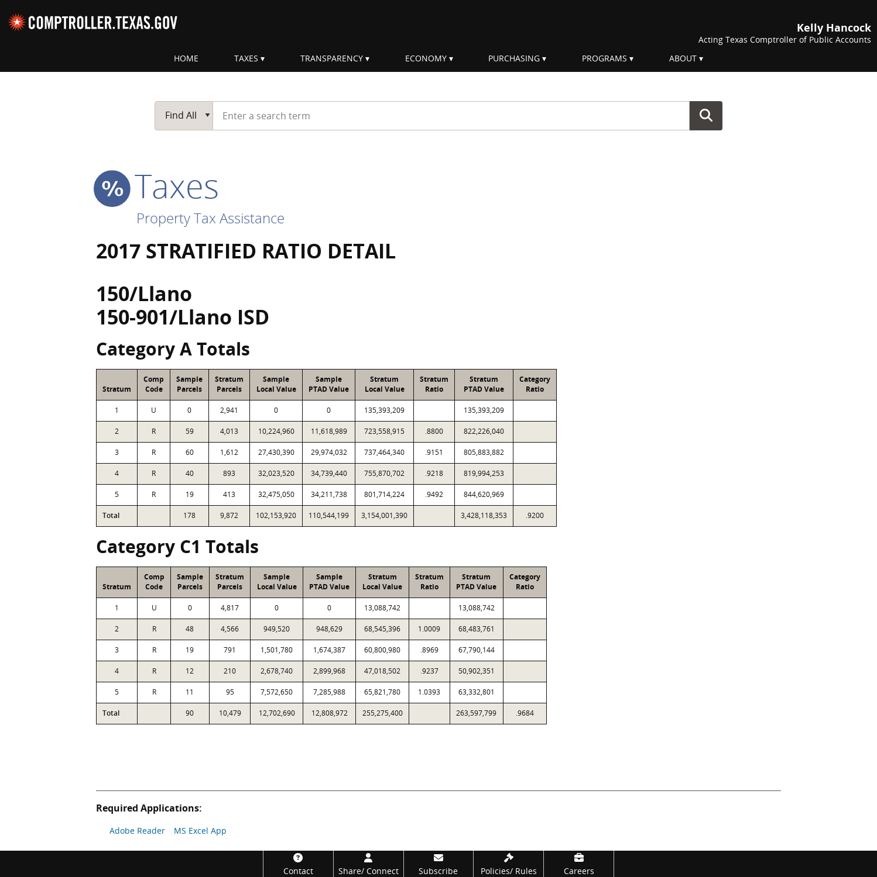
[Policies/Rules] (508, 864)
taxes (157, 185)
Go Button (706, 115)
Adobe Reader (137, 830)
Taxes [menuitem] (246, 58)
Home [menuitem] (186, 58)
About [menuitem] (683, 58)
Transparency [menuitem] (331, 58)
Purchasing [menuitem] (514, 58)
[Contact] (298, 864)
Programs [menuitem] (604, 58)
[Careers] (579, 864)
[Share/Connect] (368, 864)
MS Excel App (200, 830)
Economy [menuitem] (426, 58)
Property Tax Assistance (210, 217)
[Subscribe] (439, 864)
